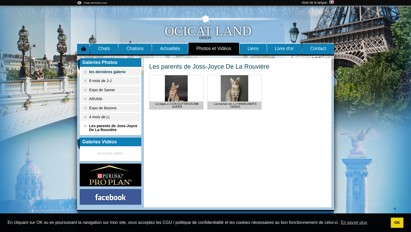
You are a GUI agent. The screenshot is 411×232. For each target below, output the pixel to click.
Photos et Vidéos (213, 48)
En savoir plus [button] (354, 222)
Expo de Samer (99, 90)
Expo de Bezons (100, 108)
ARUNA (93, 99)
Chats (104, 48)
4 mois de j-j (97, 117)
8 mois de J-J (98, 81)
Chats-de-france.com (95, 2)
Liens (252, 48)
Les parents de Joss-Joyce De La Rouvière (110, 128)
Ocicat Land (208, 30)
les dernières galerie (105, 72)
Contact (318, 48)
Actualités (170, 48)
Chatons (135, 48)
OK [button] (397, 222)
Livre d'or (284, 48)
